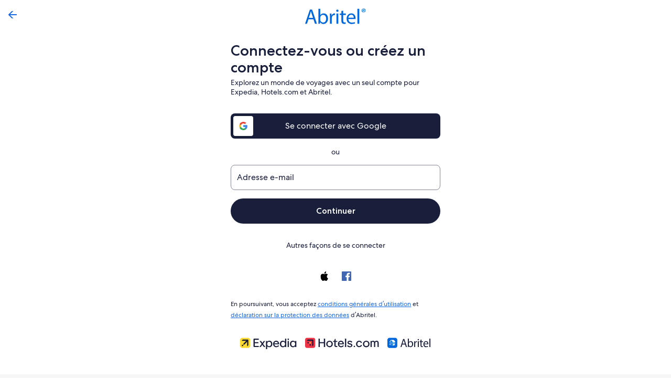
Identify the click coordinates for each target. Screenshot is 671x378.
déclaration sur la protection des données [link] (288, 313)
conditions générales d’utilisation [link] (362, 303)
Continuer (335, 211)
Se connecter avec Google (335, 126)
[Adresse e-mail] (335, 177)
